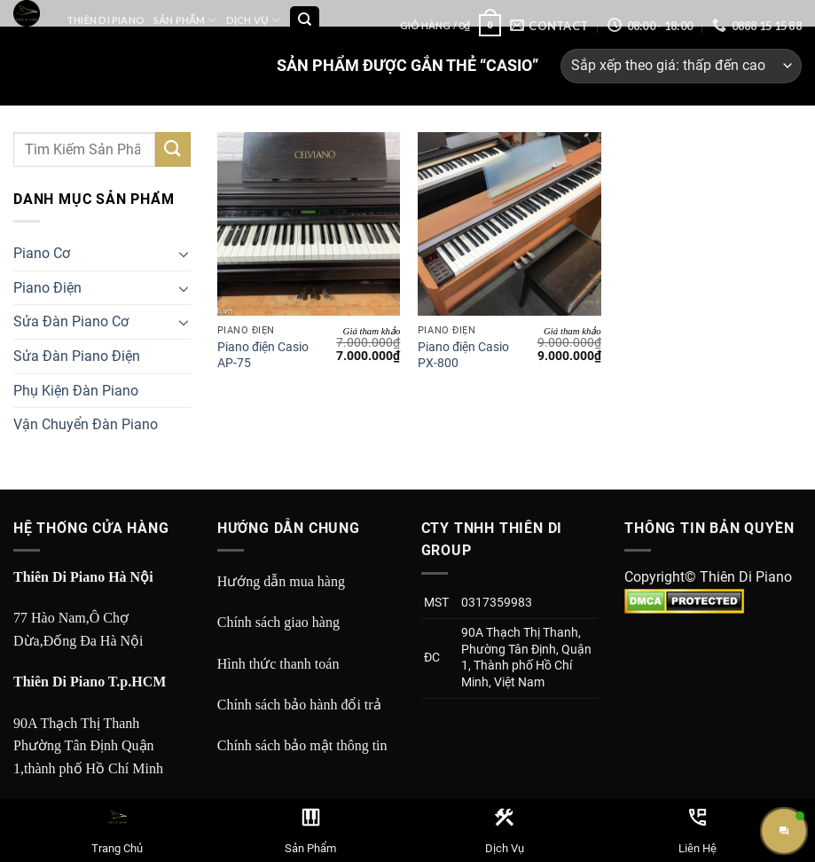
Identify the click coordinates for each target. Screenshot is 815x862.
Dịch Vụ (253, 20)
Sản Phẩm (184, 20)
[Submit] (173, 149)
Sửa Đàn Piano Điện (76, 356)
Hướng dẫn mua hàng (281, 581)
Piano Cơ (41, 253)
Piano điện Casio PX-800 (463, 356)
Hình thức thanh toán (278, 663)
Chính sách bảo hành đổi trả (299, 704)
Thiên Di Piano (106, 20)
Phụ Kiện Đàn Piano (75, 390)
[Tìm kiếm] (304, 20)
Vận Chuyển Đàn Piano (85, 424)
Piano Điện (47, 287)
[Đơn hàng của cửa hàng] (681, 66)
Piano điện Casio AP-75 (263, 356)
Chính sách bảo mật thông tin (302, 745)
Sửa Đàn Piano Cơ (71, 321)
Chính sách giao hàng (278, 622)
